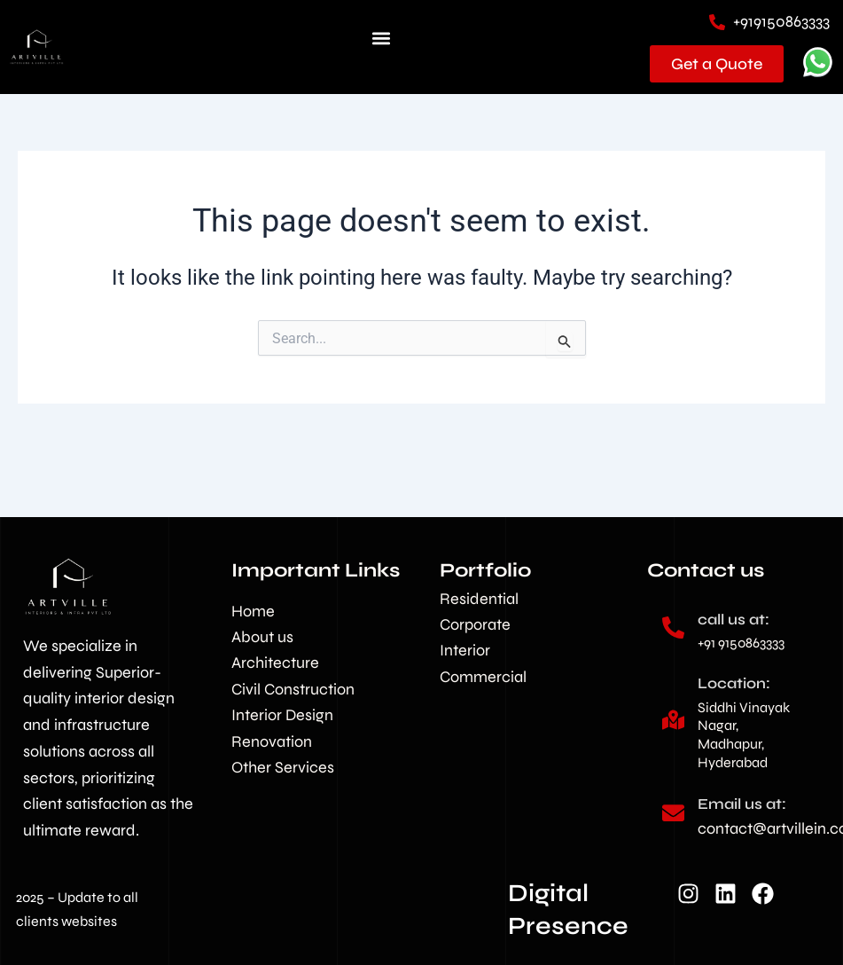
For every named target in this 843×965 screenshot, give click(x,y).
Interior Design (282, 715)
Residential (479, 598)
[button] (380, 38)
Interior (465, 650)
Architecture (275, 662)
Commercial (483, 676)
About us (262, 637)
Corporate (475, 624)
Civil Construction (293, 689)
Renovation (271, 741)
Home (253, 611)
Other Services (282, 767)
